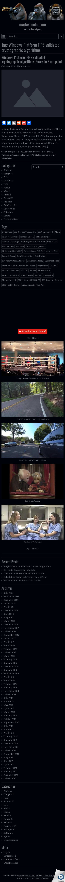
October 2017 (10, 631)
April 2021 (9, 607)
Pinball (7, 194)
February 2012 (10, 736)
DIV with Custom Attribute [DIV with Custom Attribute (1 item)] (13, 261)
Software (28, 152)
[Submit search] (61, 36)
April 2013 (9, 708)
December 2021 (11, 600)
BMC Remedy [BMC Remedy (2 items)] (8, 246)
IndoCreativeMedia (39, 878)
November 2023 (11, 596)
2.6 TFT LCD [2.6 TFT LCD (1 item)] (7, 232)
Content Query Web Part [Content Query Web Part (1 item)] (34, 251)
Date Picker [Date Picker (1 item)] (40, 256)
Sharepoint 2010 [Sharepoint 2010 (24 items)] (9, 280)
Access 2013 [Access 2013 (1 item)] (48, 232)
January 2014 (10, 687)
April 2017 (9, 642)
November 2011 (11, 747)
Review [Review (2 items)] (38, 275)
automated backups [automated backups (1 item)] (10, 241)
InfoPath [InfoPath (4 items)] (54, 265)
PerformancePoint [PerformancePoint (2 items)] (10, 275)
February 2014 (10, 684)
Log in (7, 852)
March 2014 (9, 680)
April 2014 (9, 677)
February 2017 (10, 649)
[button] (35, 338)
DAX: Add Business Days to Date (19, 570)
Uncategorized (11, 219)
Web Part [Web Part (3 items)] (40, 285)
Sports (7, 215)
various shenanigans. (45, 875)
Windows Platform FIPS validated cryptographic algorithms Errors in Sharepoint (31, 59)
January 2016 (10, 663)
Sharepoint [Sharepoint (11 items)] (48, 275)
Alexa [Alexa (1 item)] (57, 232)
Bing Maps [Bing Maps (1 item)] (51, 241)
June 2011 (8, 761)
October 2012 (10, 719)
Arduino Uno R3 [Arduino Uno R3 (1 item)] (27, 237)
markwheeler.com (32, 24)
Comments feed (11, 859)
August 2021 (10, 603)
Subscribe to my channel (32, 331)
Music (7, 187)
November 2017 (11, 628)
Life (6, 184)
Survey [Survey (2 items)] (17, 285)
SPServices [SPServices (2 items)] (23, 280)
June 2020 (9, 614)
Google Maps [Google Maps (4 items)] (42, 265)
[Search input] (33, 36)
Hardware (9, 180)
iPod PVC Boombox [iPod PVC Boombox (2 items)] (10, 270)
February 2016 (10, 659)
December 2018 (11, 624)
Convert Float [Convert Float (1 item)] (52, 251)
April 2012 (9, 733)
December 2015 (11, 666)
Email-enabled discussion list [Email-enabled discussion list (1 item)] (15, 265)
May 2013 (8, 705)
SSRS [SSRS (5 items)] (10, 285)
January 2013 (10, 715)
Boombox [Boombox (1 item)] (20, 246)
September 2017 (11, 635)
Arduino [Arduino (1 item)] (14, 237)
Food (6, 177)
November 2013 (11, 691)
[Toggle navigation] (3, 36)
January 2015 (10, 670)
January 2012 (10, 740)
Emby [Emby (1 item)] (32, 265)
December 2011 (11, 743)
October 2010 (10, 778)
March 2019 (9, 621)
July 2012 (8, 726)
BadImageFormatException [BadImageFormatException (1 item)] (33, 241)
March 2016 (9, 656)
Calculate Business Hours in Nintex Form (24, 573)
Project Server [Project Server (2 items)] (27, 275)
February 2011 (10, 768)
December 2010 (11, 775)
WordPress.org (11, 862)
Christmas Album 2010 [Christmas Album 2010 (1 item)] (12, 251)
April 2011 (8, 764)
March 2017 (9, 645)
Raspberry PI (10, 205)
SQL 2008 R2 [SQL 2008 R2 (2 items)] (35, 280)
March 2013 (9, 712)
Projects (8, 201)
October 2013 (10, 694)
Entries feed (10, 855)
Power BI (8, 198)
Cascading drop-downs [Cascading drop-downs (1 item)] (35, 246)
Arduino (8, 170)
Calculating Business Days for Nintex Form (25, 577)
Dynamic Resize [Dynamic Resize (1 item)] (52, 261)
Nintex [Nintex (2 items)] (33, 270)
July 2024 (8, 593)
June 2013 (8, 701)
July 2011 (8, 757)
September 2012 (11, 722)
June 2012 (8, 729)
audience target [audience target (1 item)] (42, 237)
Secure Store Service (43, 152)
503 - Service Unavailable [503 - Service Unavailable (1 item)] (25, 232)
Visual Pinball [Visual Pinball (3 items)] (28, 285)
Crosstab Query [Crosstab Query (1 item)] (8, 256)
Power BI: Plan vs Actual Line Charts (22, 580)
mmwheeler (24, 66)
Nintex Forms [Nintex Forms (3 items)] (44, 270)
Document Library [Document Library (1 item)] (35, 261)
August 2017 (10, 638)
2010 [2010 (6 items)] (40, 232)
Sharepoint (18, 152)
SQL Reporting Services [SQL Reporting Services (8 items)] (52, 280)
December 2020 (11, 610)
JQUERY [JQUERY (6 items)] (24, 270)
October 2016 (10, 652)
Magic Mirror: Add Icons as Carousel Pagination (27, 566)
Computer (8, 152)
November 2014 (11, 673)
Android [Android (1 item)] (5, 237)
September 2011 (11, 754)
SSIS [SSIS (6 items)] (4, 285)
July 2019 (8, 617)
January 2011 (10, 771)
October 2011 (10, 750)
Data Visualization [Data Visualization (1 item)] (25, 256)
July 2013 (8, 698)
